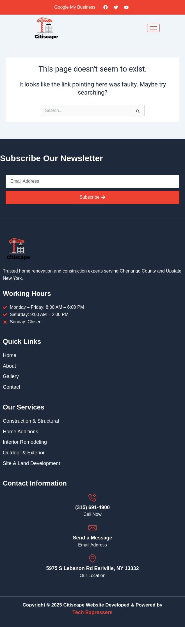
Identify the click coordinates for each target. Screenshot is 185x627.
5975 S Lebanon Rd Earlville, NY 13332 (92, 568)
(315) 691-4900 (92, 507)
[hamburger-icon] (153, 28)
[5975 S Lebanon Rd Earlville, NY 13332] (92, 558)
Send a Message (92, 538)
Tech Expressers (92, 612)
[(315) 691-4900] (92, 497)
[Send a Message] (92, 528)
